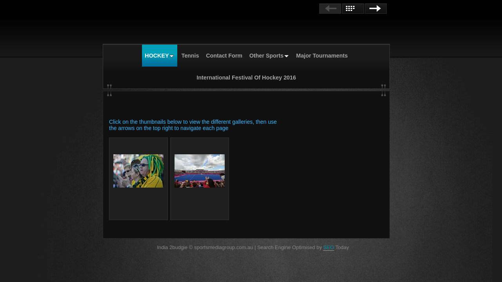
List (353, 9)
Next (376, 9)
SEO (328, 247)
